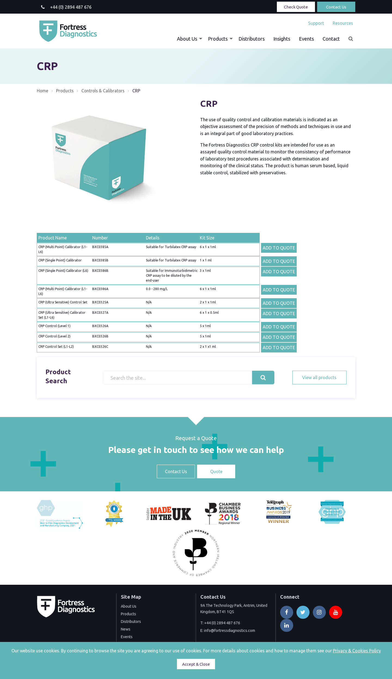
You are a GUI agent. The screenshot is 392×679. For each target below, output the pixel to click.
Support (316, 23)
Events (306, 38)
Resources (343, 23)
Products (218, 38)
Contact (331, 38)
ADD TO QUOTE (279, 247)
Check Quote (296, 7)
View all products (319, 377)
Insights (281, 38)
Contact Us (336, 7)
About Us (187, 38)
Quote (216, 471)
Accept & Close (196, 664)
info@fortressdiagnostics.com (229, 630)
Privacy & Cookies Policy (357, 650)
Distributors (251, 38)
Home (42, 90)
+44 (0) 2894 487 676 (222, 623)
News (125, 629)
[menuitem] (316, 23)
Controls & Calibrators (104, 90)
